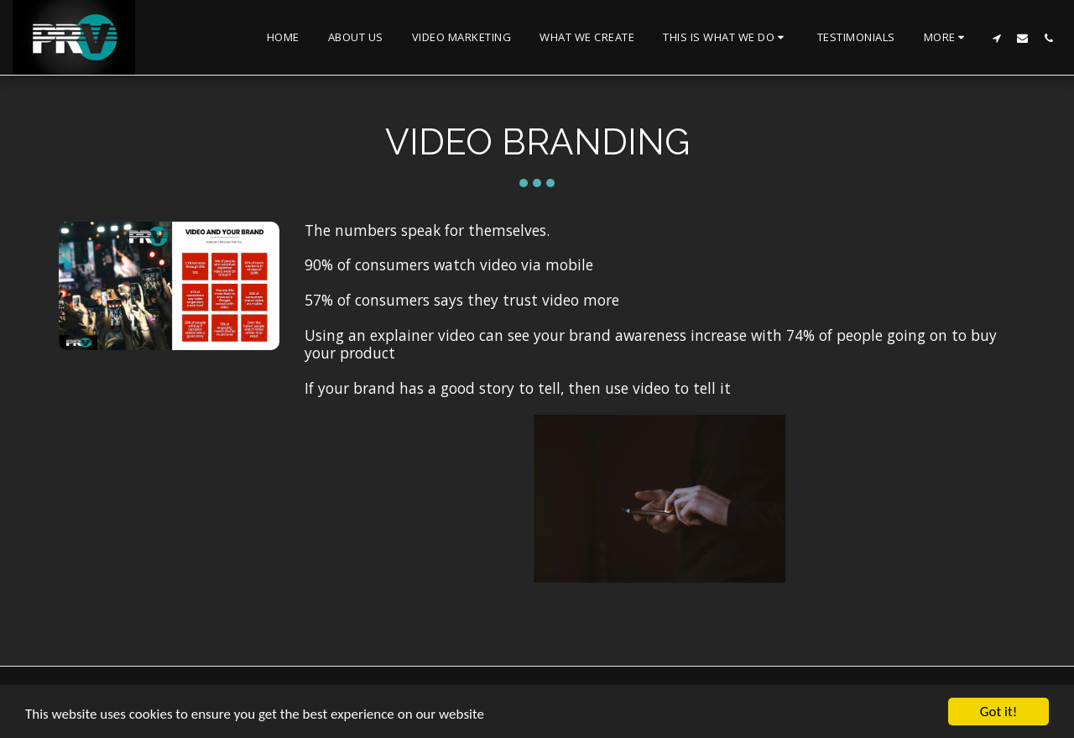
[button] (725, 38)
